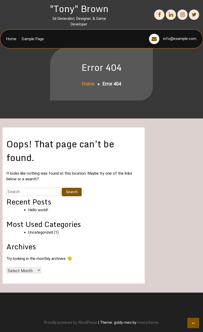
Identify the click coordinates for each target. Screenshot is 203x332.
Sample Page (33, 39)
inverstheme (148, 322)
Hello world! (38, 210)
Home (11, 39)
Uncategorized (40, 232)
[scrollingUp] (193, 323)
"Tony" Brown (79, 8)
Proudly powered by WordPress (71, 322)
